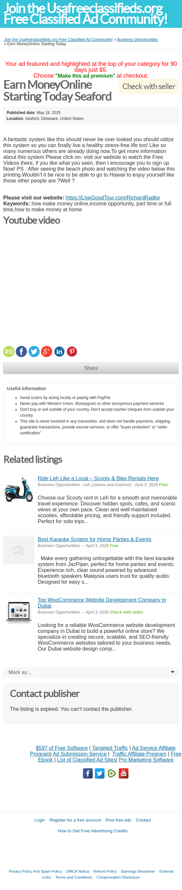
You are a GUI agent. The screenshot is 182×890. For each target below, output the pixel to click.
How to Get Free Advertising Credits (93, 830)
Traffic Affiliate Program (139, 754)
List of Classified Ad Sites (86, 760)
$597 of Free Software (62, 748)
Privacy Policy (20, 871)
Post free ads (118, 820)
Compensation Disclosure (118, 877)
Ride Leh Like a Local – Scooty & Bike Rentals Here (98, 478)
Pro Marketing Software (146, 760)
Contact (143, 820)
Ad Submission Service (80, 754)
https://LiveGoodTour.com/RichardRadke (113, 197)
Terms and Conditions (73, 877)
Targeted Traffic (110, 748)
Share (91, 368)
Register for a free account (75, 820)
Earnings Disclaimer (138, 871)
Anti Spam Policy (47, 871)
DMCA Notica (77, 871)
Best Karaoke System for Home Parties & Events (95, 539)
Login (39, 820)
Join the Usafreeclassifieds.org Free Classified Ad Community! (85, 14)
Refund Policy (105, 871)
